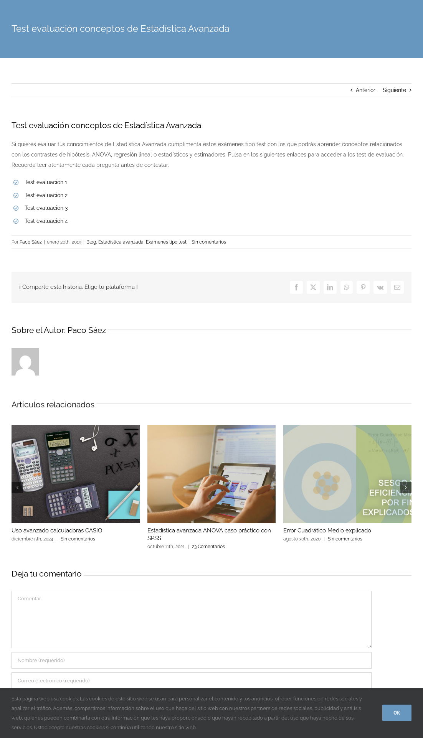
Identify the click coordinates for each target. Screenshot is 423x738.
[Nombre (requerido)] (192, 660)
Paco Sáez (31, 242)
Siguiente (394, 90)
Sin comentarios (209, 242)
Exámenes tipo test (166, 242)
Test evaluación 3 (46, 208)
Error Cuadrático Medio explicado (327, 530)
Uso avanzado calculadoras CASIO (57, 530)
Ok (396, 712)
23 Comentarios (208, 546)
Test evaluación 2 (46, 195)
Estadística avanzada (121, 242)
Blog (91, 242)
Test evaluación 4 (46, 221)
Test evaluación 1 (46, 182)
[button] (17, 487)
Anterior (365, 90)
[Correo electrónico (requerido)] (192, 680)
